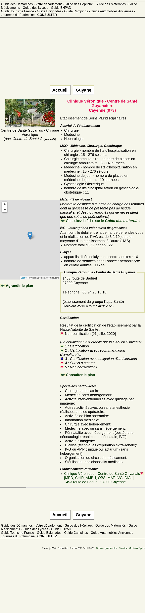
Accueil (60, 90)
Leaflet (24, 278)
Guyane (83, 90)
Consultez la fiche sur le (103, 221)
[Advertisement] (64, 53)
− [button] (5, 209)
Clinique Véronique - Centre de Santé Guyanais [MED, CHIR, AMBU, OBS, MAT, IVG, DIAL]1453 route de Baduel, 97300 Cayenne (104, 478)
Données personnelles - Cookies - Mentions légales (120, 548)
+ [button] (5, 204)
